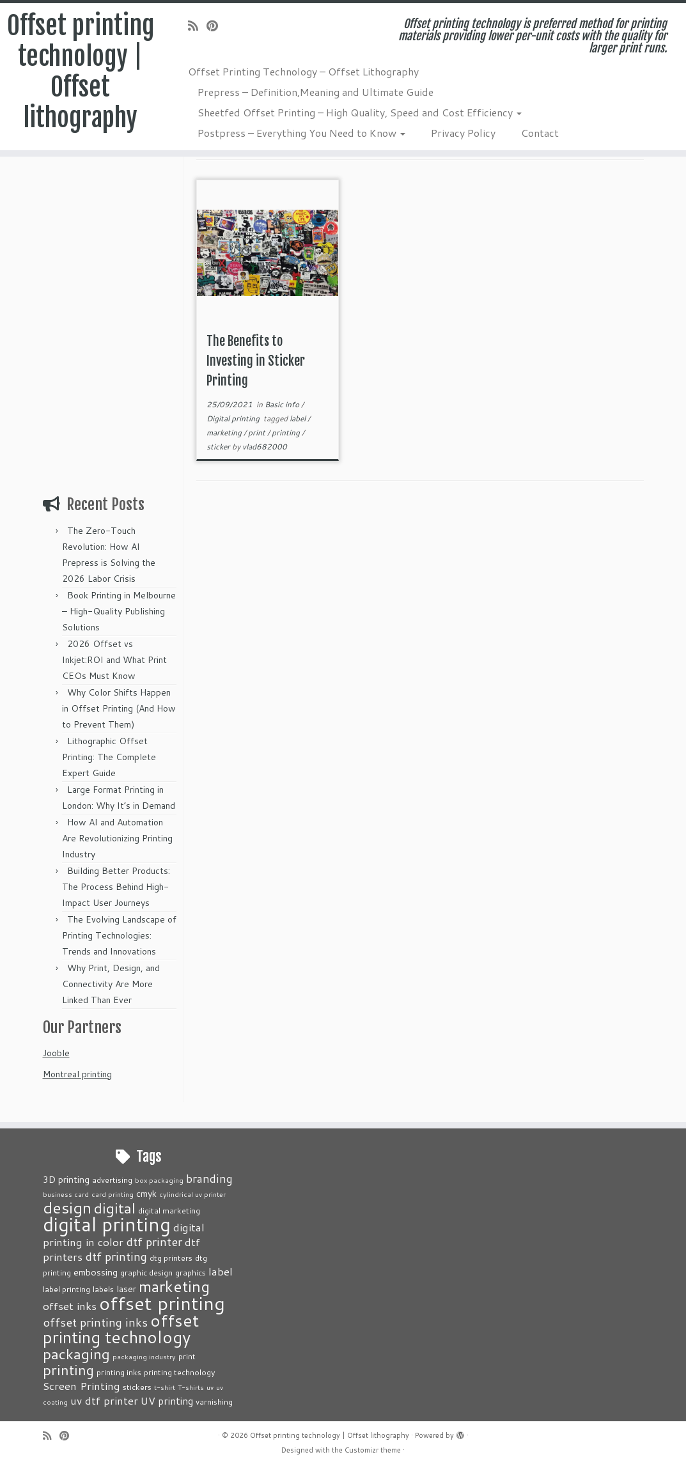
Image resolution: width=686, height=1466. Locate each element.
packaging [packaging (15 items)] (76, 1353)
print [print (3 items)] (187, 1356)
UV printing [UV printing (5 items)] (167, 1401)
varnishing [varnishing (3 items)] (214, 1401)
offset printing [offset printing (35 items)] (162, 1303)
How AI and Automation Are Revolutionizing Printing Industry (117, 838)
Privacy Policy (463, 132)
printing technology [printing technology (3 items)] (179, 1372)
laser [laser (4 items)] (126, 1288)
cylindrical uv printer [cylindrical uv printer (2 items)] (192, 1194)
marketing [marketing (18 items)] (174, 1286)
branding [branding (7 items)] (209, 1178)
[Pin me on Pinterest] (216, 25)
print (257, 432)
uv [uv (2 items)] (210, 1387)
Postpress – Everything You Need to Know (301, 132)
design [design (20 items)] (67, 1207)
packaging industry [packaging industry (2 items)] (144, 1356)
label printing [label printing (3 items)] (66, 1289)
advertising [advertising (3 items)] (112, 1179)
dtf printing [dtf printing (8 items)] (116, 1256)
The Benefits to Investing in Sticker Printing (256, 361)
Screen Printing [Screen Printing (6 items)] (81, 1385)
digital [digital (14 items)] (115, 1207)
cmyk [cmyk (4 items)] (146, 1193)
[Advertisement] (111, 294)
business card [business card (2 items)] (66, 1194)
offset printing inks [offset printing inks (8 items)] (95, 1322)
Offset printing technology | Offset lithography (80, 71)
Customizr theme (373, 1450)
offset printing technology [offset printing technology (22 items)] (121, 1328)
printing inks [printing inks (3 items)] (119, 1372)
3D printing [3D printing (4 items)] (66, 1179)
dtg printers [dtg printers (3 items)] (171, 1257)
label (299, 418)
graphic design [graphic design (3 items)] (146, 1272)
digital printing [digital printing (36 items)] (107, 1224)
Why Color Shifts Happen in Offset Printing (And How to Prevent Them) (119, 708)
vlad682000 (264, 446)
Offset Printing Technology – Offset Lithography (303, 71)
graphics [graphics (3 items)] (190, 1272)
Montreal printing (77, 1074)
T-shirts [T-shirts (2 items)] (191, 1387)
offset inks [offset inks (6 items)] (70, 1305)
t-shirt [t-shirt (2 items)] (164, 1387)
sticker (219, 446)
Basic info (283, 404)
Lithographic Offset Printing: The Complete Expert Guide (109, 757)
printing (287, 432)
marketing (225, 432)
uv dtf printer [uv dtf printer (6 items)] (104, 1400)
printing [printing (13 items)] (68, 1370)
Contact (540, 132)
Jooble (56, 1053)
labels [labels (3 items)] (103, 1289)
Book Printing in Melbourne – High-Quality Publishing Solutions (119, 611)
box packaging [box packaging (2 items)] (159, 1180)
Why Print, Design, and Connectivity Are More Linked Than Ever (111, 984)
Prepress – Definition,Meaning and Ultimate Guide (315, 91)
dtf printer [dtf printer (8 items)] (154, 1241)
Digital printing (234, 418)
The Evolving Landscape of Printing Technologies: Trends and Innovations (119, 935)
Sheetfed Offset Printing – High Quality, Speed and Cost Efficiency (360, 112)
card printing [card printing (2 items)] (112, 1194)
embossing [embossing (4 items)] (96, 1272)
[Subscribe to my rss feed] (197, 25)
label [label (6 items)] (220, 1271)
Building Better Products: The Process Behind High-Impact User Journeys (116, 886)
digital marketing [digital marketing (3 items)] (169, 1210)
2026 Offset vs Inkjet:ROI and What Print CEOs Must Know (114, 659)
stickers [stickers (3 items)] (137, 1386)
